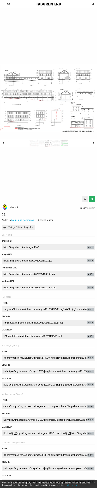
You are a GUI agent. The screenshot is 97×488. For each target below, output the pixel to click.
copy (90, 247)
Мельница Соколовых (22, 220)
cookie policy (71, 485)
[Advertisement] (48, 32)
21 (4, 215)
